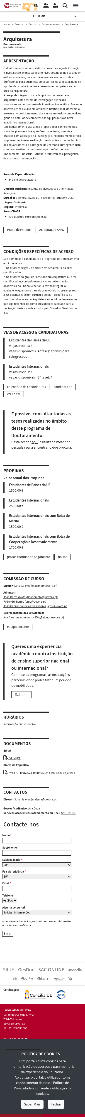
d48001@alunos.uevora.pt (47, 617)
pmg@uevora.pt (36, 602)
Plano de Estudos (19, 230)
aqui (35, 442)
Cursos (32, 24)
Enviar (8, 934)
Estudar (55, 16)
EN (36, 6)
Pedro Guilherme (13, 602)
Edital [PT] (12, 758)
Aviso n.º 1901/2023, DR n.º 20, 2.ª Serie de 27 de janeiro (39, 773)
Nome (6, 835)
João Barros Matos (15, 597)
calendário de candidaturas (26, 387)
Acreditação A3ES (51, 230)
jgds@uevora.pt (57, 606)
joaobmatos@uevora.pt (42, 597)
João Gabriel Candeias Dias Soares (24, 606)
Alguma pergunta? (13, 908)
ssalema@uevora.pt (44, 586)
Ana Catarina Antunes (16, 617)
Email (6, 883)
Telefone (8, 896)
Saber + (21, 694)
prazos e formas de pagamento (28, 557)
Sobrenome (10, 848)
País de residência (14, 872)
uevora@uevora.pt (14, 1024)
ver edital (13, 394)
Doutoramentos (50, 24)
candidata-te (63, 387)
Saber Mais (32, 1104)
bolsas (62, 557)
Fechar (56, 1104)
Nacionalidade (12, 860)
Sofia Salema (22, 586)
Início (6, 24)
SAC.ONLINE (68, 813)
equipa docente (18, 627)
